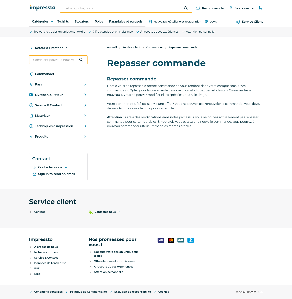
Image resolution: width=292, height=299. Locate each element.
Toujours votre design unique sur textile (57, 32)
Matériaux (58, 115)
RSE (36, 268)
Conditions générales (46, 292)
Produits (58, 136)
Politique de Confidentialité (86, 292)
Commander (41, 74)
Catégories (43, 21)
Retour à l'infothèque (48, 48)
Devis (210, 22)
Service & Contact (58, 105)
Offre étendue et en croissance (110, 32)
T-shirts (63, 21)
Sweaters (82, 21)
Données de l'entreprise (50, 263)
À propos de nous (46, 247)
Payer (58, 84)
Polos (99, 21)
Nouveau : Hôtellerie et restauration (174, 22)
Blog (37, 274)
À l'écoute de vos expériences (157, 32)
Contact (39, 212)
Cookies (161, 292)
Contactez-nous (53, 167)
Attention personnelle (198, 32)
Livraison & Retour (58, 95)
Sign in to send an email (53, 174)
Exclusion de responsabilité (130, 292)
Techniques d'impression (58, 126)
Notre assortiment (46, 252)
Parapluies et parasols (125, 21)
